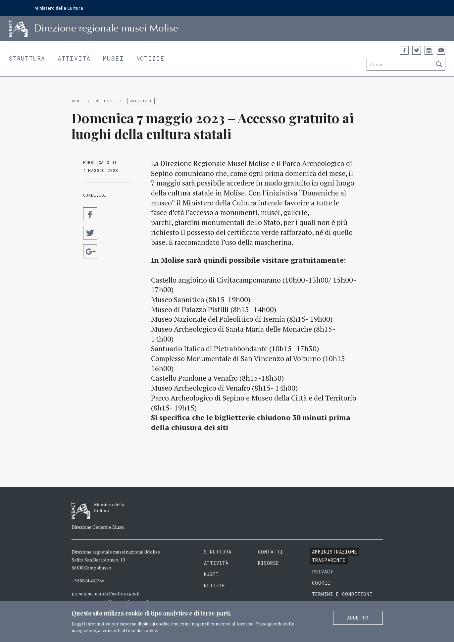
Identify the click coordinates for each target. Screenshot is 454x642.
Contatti (270, 552)
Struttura (27, 58)
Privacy (322, 571)
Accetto (358, 618)
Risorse (268, 563)
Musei (113, 58)
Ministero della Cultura (58, 7)
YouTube (441, 50)
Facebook (404, 50)
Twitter (416, 50)
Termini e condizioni (342, 594)
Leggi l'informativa (91, 623)
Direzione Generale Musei (98, 527)
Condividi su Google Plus (90, 251)
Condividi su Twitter (90, 233)
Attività (74, 58)
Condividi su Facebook (90, 214)
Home (77, 100)
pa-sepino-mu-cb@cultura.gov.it (106, 593)
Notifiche (141, 100)
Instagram (429, 50)
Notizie (150, 58)
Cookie (321, 583)
